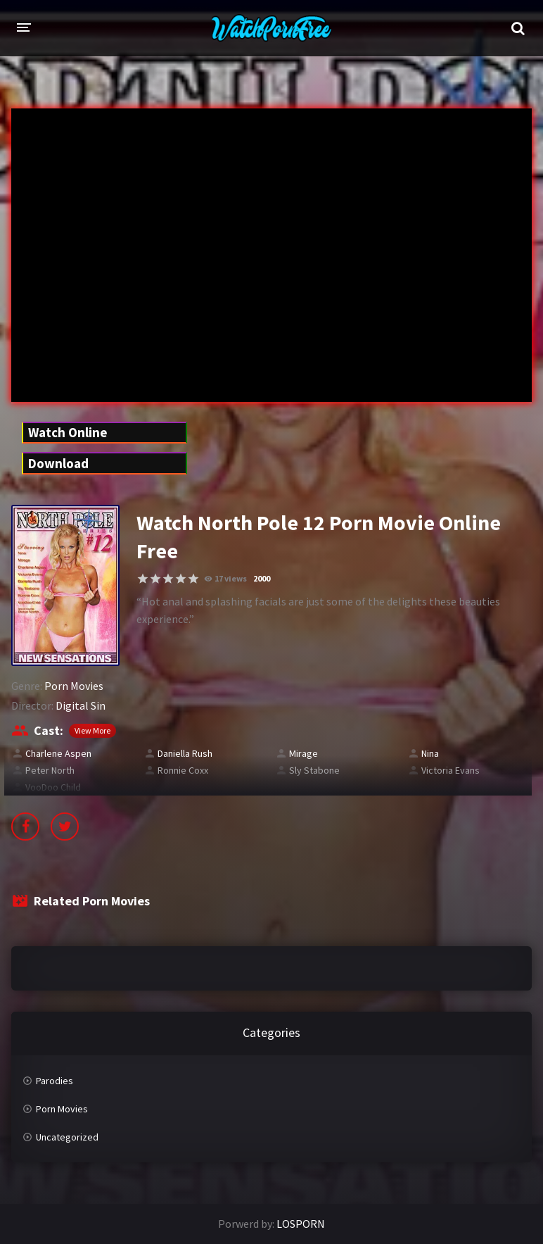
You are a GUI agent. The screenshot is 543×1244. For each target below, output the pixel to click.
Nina (430, 753)
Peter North (50, 770)
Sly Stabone (314, 770)
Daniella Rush (185, 753)
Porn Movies (73, 686)
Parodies (54, 1080)
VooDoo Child (53, 787)
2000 (261, 578)
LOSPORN (300, 1224)
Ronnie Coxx (183, 770)
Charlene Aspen (58, 753)
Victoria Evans (450, 770)
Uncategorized (67, 1137)
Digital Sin (81, 705)
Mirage (303, 753)
